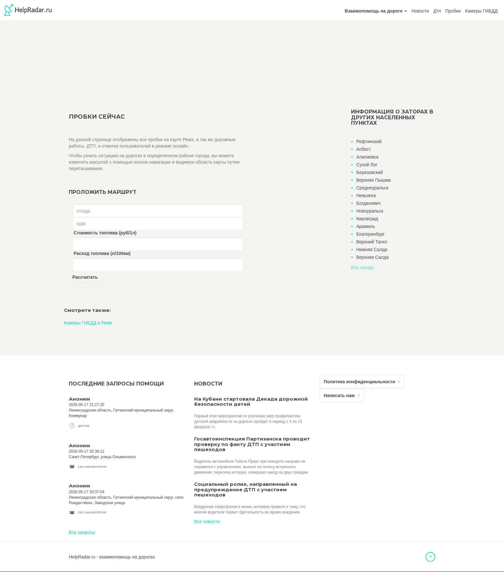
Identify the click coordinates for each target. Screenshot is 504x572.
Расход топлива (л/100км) (102, 253)
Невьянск (366, 195)
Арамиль (365, 226)
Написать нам (342, 395)
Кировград (367, 218)
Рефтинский (369, 141)
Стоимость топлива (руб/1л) (105, 232)
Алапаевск (367, 156)
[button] (376, 11)
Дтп (437, 11)
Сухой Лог (367, 164)
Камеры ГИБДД (481, 11)
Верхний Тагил (371, 241)
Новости (420, 11)
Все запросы (82, 532)
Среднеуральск (372, 187)
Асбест (363, 149)
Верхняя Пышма (373, 180)
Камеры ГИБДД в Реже (88, 322)
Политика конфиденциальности (362, 381)
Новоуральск (369, 210)
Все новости (207, 521)
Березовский (369, 172)
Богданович (368, 203)
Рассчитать (85, 277)
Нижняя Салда (371, 249)
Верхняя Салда (372, 257)
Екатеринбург (370, 234)
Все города (362, 267)
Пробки (453, 11)
